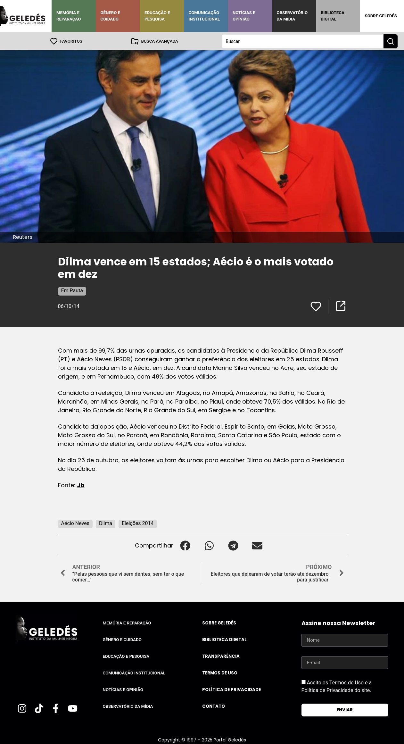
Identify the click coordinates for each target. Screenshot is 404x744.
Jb (81, 485)
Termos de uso (219, 673)
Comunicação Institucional (204, 15)
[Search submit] (390, 41)
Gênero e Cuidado (110, 15)
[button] (185, 545)
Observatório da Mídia (292, 15)
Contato (213, 706)
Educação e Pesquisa (157, 15)
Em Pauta (72, 290)
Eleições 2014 (138, 523)
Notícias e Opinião (244, 15)
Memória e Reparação (68, 15)
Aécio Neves (75, 523)
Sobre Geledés (381, 15)
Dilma (105, 523)
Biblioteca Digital (332, 15)
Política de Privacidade (231, 689)
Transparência (221, 656)
